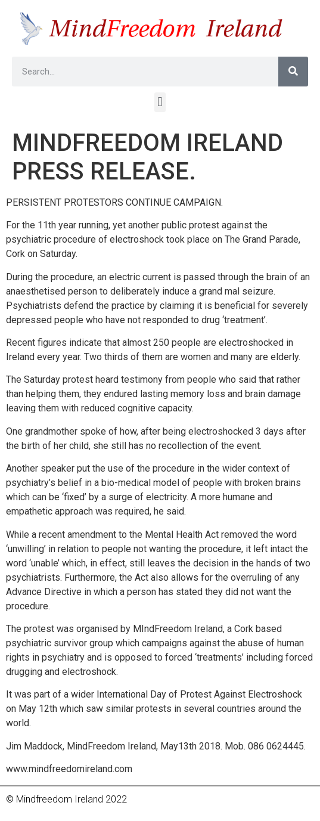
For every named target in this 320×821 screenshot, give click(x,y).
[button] (160, 102)
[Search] (293, 71)
